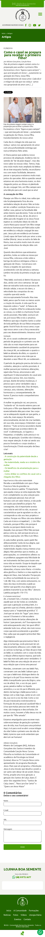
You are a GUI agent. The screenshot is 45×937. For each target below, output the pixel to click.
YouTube (34, 25)
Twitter (39, 25)
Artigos (9, 33)
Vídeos (24, 915)
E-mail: (6, 810)
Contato (27, 919)
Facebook (25, 25)
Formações (34, 910)
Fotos (15, 915)
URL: (5, 820)
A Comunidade (20, 910)
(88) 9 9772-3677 (23, 877)
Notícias (7, 915)
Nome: (6, 801)
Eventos (17, 919)
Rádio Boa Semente (26, 3)
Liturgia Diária (35, 915)
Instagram (29, 25)
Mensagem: (8, 829)
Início (3, 33)
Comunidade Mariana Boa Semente (22, 15)
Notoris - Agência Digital (22, 933)
